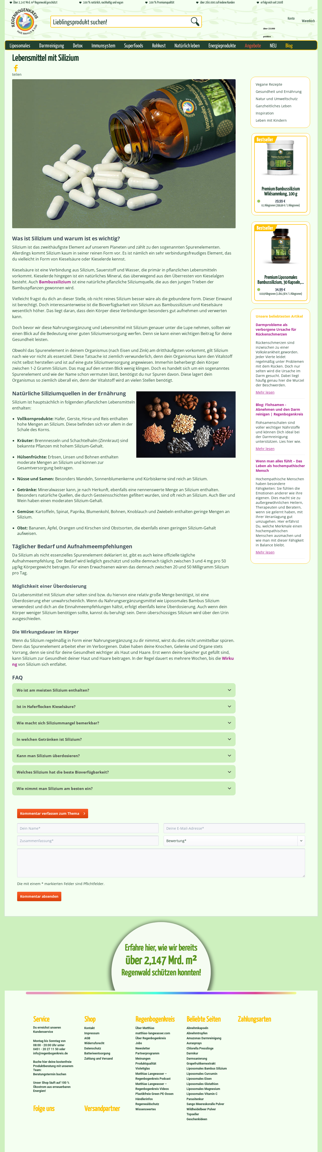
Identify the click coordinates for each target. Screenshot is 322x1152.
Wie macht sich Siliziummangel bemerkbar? (58, 722)
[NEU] (273, 45)
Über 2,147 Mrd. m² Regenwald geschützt (33, 2)
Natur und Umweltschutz (277, 98)
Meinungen (143, 1058)
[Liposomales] (20, 45)
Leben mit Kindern (271, 120)
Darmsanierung (197, 1058)
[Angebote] (252, 45)
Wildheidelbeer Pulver (201, 1109)
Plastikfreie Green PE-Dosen (155, 1094)
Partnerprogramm (147, 1053)
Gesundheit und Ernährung (279, 91)
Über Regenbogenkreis (151, 1038)
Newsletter (143, 1048)
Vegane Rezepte (269, 84)
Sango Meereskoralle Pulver (205, 1104)
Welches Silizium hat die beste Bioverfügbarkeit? (63, 772)
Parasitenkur (195, 1099)
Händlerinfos (144, 1099)
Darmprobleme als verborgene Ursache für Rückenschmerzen (276, 329)
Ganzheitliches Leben (273, 106)
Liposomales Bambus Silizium (207, 1068)
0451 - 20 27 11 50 (46, 1049)
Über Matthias (145, 1028)
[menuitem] (126, 22)
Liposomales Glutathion (202, 1084)
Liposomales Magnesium (203, 1089)
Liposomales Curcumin (202, 1074)
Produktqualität (146, 1063)
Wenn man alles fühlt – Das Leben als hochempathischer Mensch (280, 466)
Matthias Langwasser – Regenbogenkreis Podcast (153, 1076)
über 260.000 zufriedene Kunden (215, 2)
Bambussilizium (55, 282)
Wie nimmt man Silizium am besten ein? (55, 788)
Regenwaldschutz (147, 1104)
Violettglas (143, 1068)
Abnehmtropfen (197, 1033)
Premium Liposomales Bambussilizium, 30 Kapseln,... (280, 279)
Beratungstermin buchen (49, 1074)
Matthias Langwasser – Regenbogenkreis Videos (152, 1086)
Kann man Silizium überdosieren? (48, 755)
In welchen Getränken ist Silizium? (49, 739)
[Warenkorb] (308, 23)
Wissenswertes (146, 1109)
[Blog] (289, 45)
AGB (87, 1038)
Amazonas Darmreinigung (204, 1038)
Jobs (139, 1043)
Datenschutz (92, 1048)
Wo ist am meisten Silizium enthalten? (53, 690)
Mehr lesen (265, 392)
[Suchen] (195, 22)
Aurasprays (194, 1043)
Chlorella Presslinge (200, 1048)
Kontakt (89, 1028)
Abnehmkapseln (197, 1028)
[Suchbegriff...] (126, 22)
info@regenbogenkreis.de (50, 1053)
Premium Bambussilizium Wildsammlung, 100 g (281, 191)
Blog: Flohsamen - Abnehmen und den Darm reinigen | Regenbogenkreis (279, 409)
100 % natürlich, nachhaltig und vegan (101, 2)
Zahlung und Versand (98, 1058)
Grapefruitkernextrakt (201, 1063)
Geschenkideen (197, 1119)
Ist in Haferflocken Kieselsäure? (46, 706)
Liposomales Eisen (199, 1078)
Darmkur (192, 1053)
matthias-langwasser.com (153, 1033)
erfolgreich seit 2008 (270, 2)
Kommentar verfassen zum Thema (52, 813)
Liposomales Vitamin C (202, 1094)
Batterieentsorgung (97, 1053)
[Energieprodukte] (222, 45)
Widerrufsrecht (94, 1043)
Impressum (92, 1033)
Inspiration (265, 113)
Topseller (193, 1114)
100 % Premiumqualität (159, 2)
